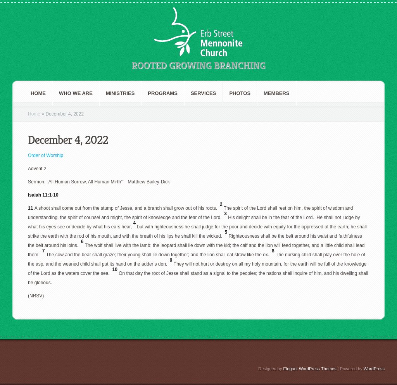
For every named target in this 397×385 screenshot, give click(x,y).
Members (276, 93)
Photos (239, 93)
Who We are (76, 93)
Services (203, 93)
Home (38, 93)
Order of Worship (45, 155)
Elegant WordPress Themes (310, 368)
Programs (163, 93)
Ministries (120, 93)
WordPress (374, 368)
